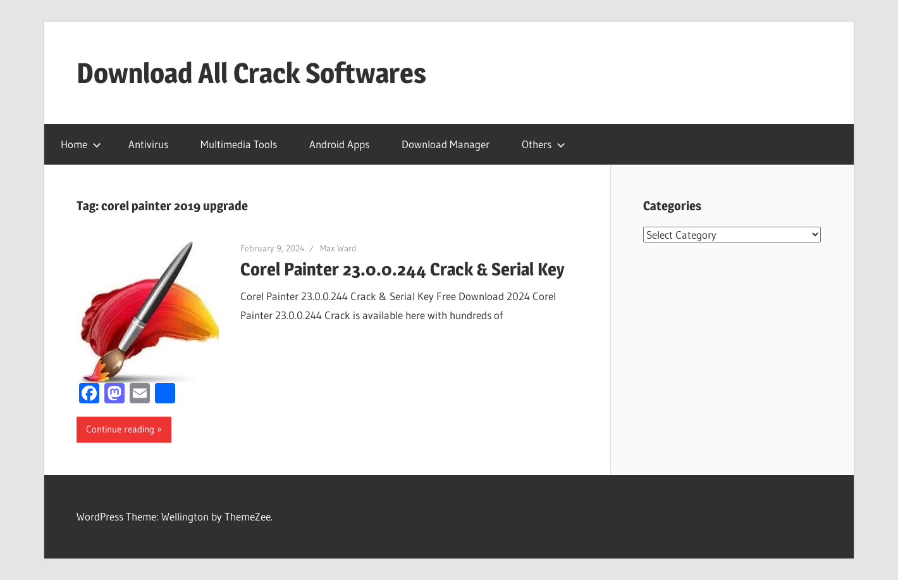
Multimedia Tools (238, 144)
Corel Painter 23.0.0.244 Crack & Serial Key (402, 269)
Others (543, 144)
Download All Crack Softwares (251, 73)
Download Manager (445, 144)
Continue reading (120, 429)
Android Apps (339, 144)
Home (81, 144)
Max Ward (338, 248)
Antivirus (148, 144)
